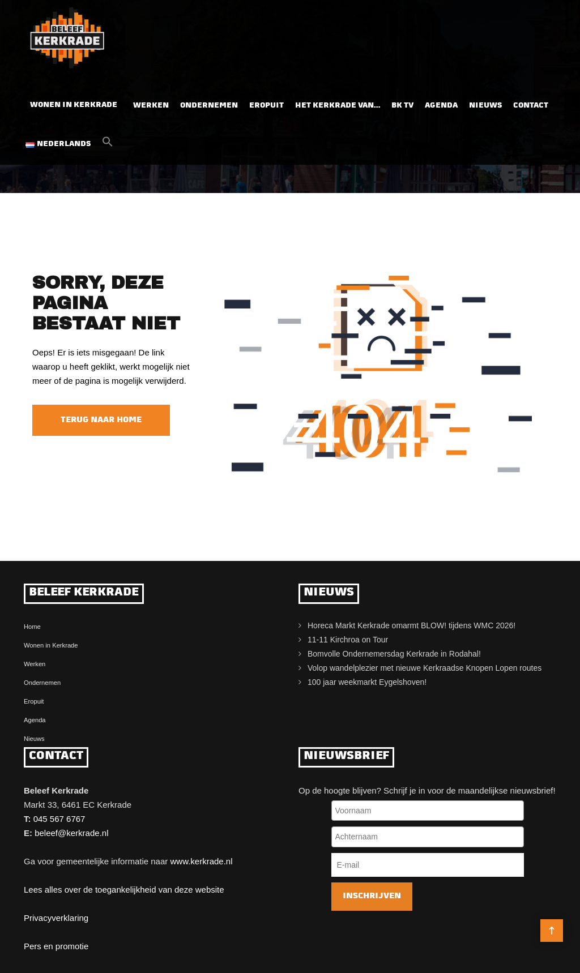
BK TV (402, 102)
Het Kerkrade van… (337, 102)
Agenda (441, 102)
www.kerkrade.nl (201, 861)
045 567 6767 (59, 819)
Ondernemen (209, 102)
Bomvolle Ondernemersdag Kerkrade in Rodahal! (394, 653)
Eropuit (266, 102)
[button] (107, 142)
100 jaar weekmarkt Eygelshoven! (367, 682)
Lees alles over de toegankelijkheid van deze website (124, 889)
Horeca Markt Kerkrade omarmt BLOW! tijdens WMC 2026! (411, 625)
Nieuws (485, 102)
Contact (530, 102)
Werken (151, 102)
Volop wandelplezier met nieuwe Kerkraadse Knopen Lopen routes (424, 667)
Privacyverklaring (56, 918)
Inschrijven (372, 896)
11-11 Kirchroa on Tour (348, 639)
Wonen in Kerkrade (73, 102)
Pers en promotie (56, 946)
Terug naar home (101, 420)
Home (32, 626)
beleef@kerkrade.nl (71, 833)
